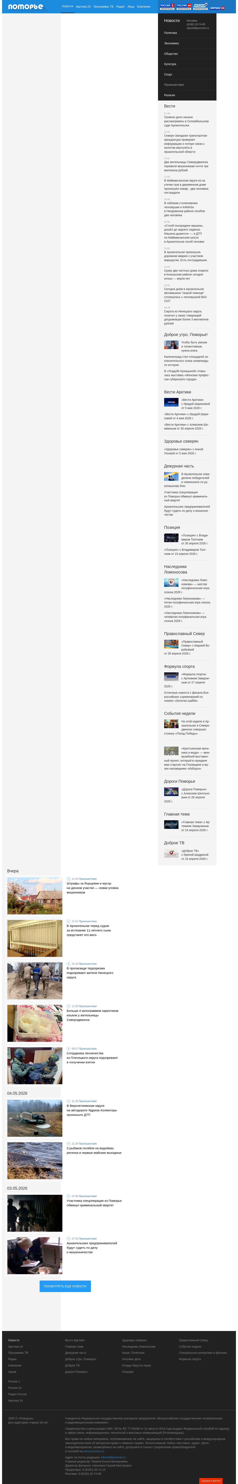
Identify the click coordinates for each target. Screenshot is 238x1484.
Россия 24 (15, 1387)
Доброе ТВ (174, 843)
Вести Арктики (177, 392)
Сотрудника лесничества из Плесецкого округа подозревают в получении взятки (92, 1057)
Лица (130, 6)
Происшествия (88, 878)
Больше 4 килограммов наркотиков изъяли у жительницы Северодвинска (92, 1015)
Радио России (17, 1394)
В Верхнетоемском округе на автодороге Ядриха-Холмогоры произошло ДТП (92, 1110)
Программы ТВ (103, 6)
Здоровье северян (181, 441)
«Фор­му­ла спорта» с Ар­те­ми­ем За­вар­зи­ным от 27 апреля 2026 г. (187, 680)
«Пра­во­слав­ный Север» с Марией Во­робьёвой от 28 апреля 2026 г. (187, 647)
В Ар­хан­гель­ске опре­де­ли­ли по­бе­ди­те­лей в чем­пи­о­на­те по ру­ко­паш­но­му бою (187, 480)
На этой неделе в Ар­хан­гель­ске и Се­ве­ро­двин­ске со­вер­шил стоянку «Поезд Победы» (187, 727)
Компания (143, 6)
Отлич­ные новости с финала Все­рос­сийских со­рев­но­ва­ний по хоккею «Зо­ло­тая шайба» (186, 696)
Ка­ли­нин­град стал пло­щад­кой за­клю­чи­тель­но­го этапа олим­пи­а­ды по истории (186, 360)
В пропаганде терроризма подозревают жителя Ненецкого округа (90, 972)
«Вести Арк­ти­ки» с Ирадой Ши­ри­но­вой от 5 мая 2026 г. (187, 403)
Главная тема (177, 814)
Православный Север (184, 633)
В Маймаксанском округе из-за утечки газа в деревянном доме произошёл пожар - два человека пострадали (186, 186)
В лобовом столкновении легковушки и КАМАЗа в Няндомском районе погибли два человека (184, 209)
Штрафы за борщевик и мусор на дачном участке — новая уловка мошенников (92, 888)
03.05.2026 (17, 1188)
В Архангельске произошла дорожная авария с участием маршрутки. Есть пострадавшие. (185, 256)
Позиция (172, 527)
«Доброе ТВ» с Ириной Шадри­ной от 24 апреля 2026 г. (186, 854)
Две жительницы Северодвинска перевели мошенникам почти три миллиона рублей (186, 166)
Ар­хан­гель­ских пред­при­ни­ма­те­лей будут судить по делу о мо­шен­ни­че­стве (187, 510)
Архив (66, 20)
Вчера (12, 871)
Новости (67, 6)
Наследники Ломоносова (175, 569)
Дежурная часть (179, 466)
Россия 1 (14, 1381)
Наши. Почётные (133, 1352)
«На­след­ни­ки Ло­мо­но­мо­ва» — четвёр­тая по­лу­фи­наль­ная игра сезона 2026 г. (185, 617)
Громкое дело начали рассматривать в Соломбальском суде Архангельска (186, 121)
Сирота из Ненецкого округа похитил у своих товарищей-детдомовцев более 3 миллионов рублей (186, 317)
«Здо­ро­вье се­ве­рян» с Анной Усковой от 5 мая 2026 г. (183, 451)
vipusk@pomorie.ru (198, 28)
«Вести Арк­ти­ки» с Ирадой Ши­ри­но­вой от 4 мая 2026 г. (186, 416)
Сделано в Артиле (211, 1480)
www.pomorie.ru (94, 1451)
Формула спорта (179, 666)
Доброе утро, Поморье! (186, 334)
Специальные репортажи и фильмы (203, 1352)
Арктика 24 (83, 6)
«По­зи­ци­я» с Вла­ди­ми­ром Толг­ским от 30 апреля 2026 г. (186, 539)
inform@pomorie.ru (113, 1457)
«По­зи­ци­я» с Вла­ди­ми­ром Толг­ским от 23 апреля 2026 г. (185, 551)
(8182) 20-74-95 (196, 24)
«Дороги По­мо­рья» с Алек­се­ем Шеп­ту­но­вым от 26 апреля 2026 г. (187, 795)
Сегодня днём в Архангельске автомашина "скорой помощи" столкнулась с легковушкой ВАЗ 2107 (185, 295)
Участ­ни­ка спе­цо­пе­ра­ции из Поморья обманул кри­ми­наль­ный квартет (186, 496)
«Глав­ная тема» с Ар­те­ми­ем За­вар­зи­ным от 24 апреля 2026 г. (187, 826)
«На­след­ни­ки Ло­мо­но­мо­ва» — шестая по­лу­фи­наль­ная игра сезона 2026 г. (186, 586)
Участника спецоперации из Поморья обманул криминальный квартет (94, 1203)
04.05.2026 (17, 1093)
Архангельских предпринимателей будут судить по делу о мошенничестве (92, 1247)
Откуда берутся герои (136, 1365)
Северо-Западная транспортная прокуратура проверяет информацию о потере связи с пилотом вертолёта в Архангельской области (185, 143)
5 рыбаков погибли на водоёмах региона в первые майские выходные (94, 1150)
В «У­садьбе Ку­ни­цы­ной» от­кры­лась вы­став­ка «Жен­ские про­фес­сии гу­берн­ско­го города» (186, 375)
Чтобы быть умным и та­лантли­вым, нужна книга (185, 346)
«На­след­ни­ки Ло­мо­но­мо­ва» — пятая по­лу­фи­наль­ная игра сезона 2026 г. (187, 602)
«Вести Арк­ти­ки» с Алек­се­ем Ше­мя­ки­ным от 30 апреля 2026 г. (186, 426)
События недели (179, 713)
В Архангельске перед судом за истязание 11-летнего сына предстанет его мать (89, 930)
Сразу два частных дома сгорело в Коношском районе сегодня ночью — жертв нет (186, 274)
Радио (120, 6)
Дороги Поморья (179, 781)
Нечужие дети (131, 1359)
